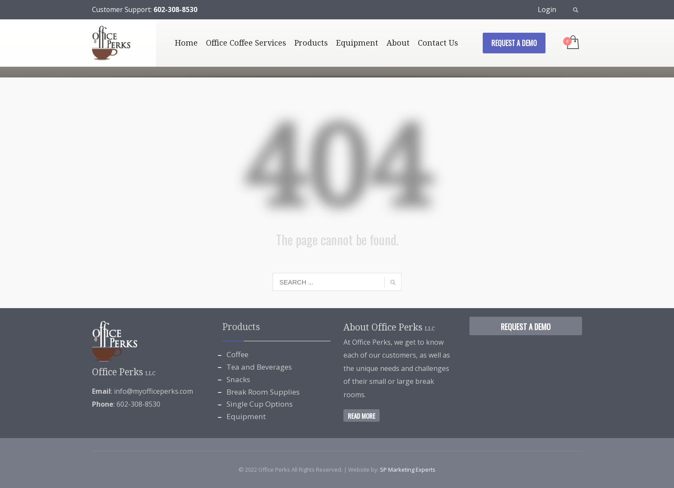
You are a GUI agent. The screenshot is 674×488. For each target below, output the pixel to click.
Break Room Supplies (263, 392)
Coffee (237, 354)
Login (547, 9)
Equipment (246, 416)
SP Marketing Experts (407, 469)
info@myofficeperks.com (153, 391)
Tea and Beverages (259, 367)
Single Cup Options (260, 404)
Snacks (238, 379)
